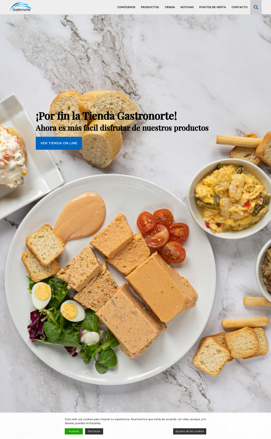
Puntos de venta (212, 7)
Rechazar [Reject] (94, 431)
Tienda (169, 7)
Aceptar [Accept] (74, 431)
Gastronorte (20, 7)
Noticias (187, 7)
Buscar (256, 7)
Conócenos (126, 7)
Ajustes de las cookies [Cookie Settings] (189, 431)
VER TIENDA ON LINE (58, 169)
